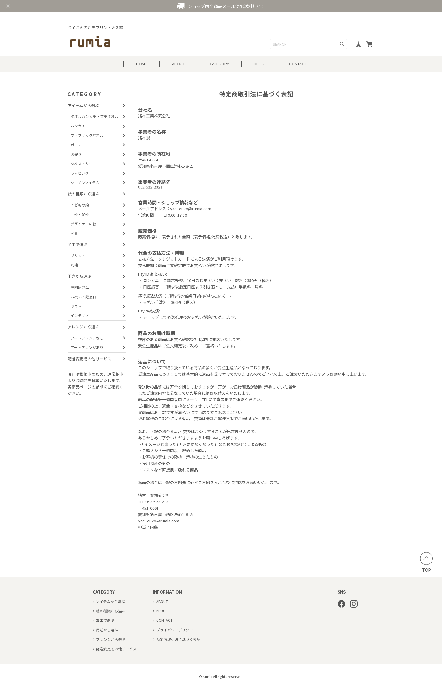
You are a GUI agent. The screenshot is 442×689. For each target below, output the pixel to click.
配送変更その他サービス (89, 359)
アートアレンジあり (87, 347)
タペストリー (82, 163)
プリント (78, 255)
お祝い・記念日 (83, 296)
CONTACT (297, 64)
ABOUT (178, 64)
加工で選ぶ (77, 244)
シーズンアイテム (85, 182)
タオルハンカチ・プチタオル (94, 116)
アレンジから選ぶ (83, 327)
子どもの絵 (80, 204)
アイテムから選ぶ (83, 105)
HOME (141, 64)
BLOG (259, 64)
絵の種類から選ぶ (83, 194)
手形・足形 (80, 214)
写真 (74, 233)
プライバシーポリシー (174, 629)
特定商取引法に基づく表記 (178, 639)
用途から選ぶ (79, 276)
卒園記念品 (80, 287)
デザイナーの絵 (83, 223)
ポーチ (76, 144)
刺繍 (74, 264)
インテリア (80, 315)
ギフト (76, 306)
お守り (76, 154)
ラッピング (80, 173)
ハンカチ (78, 125)
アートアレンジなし (87, 337)
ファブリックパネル (87, 135)
